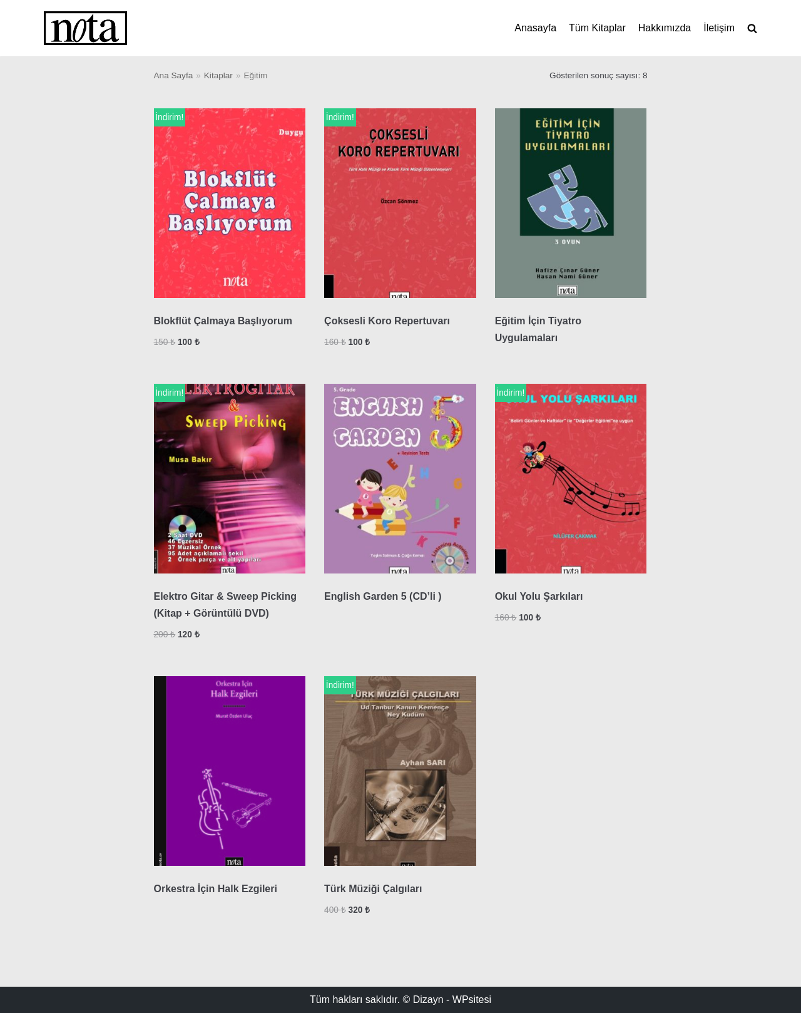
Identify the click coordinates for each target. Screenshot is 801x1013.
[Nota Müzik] (85, 28)
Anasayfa (535, 28)
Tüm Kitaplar (597, 28)
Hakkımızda (664, 28)
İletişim (719, 28)
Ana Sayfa (173, 75)
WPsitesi (471, 999)
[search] (752, 28)
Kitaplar (218, 75)
